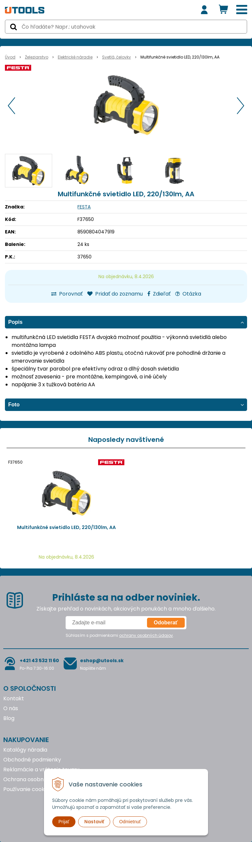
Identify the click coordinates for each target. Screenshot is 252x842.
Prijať (63, 821)
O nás (10, 708)
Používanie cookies (27, 789)
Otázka (188, 294)
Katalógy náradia (25, 750)
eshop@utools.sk (102, 660)
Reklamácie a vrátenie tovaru (41, 769)
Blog (8, 718)
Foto (14, 404)
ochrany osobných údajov (146, 635)
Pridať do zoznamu (115, 294)
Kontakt (13, 698)
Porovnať (67, 294)
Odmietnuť (130, 821)
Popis (15, 322)
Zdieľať (159, 294)
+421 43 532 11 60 (39, 660)
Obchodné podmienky (32, 759)
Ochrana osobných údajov (37, 779)
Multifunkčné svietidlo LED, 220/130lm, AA (66, 527)
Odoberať (166, 622)
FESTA (84, 207)
